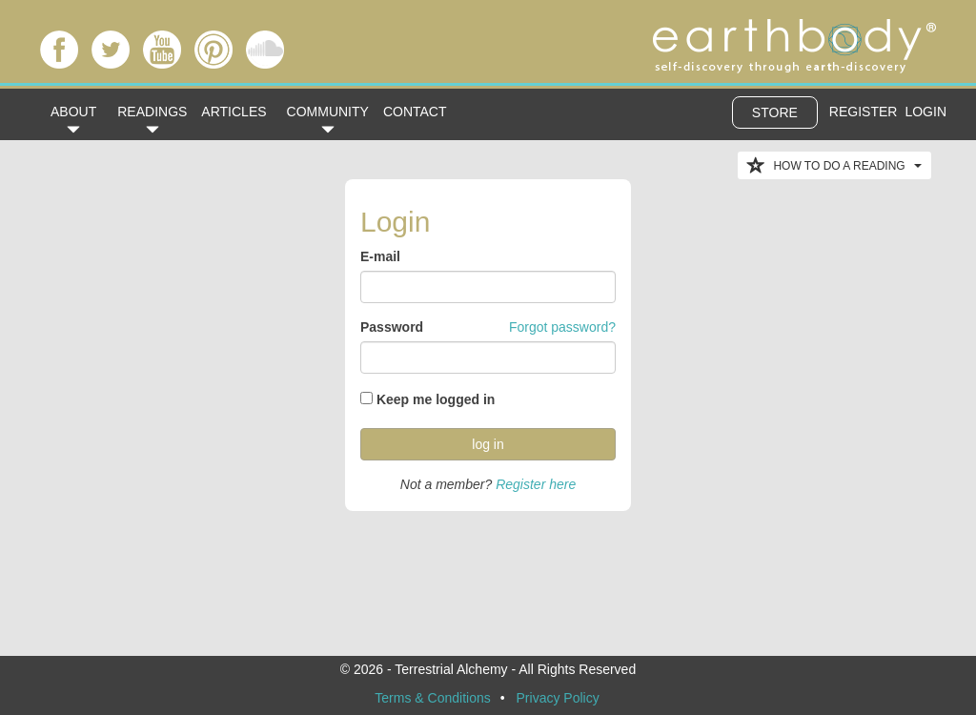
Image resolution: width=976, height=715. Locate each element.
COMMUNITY (328, 117)
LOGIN (925, 111)
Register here (536, 484)
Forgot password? (562, 327)
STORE (775, 112)
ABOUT (73, 117)
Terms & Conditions (432, 697)
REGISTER (863, 111)
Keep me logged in (435, 399)
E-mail (380, 256)
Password (391, 327)
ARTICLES (233, 111)
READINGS (152, 117)
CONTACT (415, 111)
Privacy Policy (558, 697)
